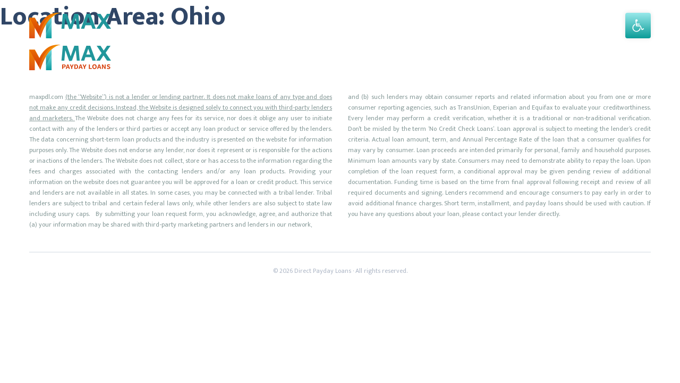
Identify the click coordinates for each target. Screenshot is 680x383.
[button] (638, 25)
